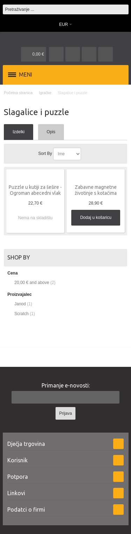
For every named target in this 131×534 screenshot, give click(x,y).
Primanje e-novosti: (66, 385)
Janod (20, 303)
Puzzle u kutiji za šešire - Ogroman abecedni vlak (35, 190)
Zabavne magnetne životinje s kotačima (96, 190)
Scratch (21, 313)
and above (31, 282)
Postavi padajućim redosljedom (87, 154)
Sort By (45, 153)
